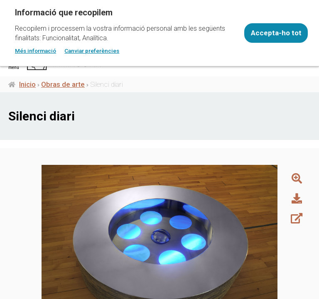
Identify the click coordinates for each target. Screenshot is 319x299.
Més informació (35, 50)
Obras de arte (63, 84)
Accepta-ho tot (276, 33)
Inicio (27, 84)
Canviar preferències (91, 50)
